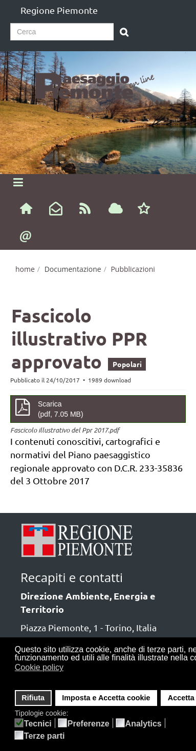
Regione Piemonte (59, 10)
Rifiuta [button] (33, 698)
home (25, 269)
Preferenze (89, 724)
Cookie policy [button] (39, 667)
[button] (70, 668)
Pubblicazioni (133, 269)
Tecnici (38, 724)
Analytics (143, 724)
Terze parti (44, 736)
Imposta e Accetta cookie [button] (106, 698)
